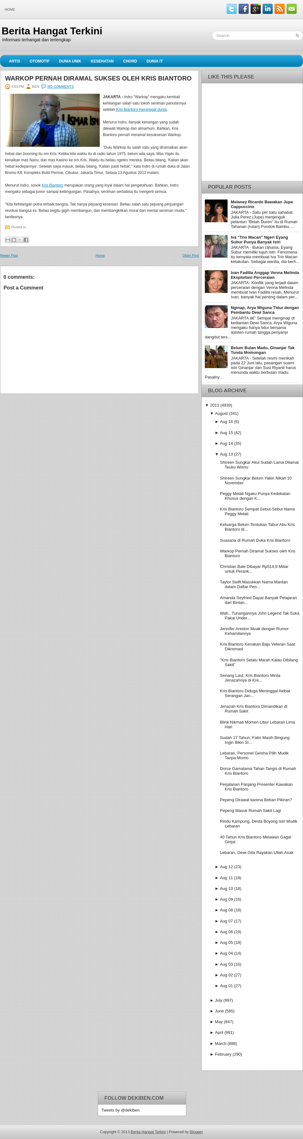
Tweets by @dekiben (120, 1110)
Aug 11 (226, 877)
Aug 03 (226, 964)
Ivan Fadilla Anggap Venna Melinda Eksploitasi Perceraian (265, 275)
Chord (130, 61)
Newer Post (9, 255)
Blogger (196, 1132)
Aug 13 (226, 454)
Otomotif (40, 61)
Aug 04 (226, 953)
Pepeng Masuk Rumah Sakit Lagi (250, 810)
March (220, 1043)
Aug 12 (226, 866)
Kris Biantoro (52, 185)
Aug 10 (226, 888)
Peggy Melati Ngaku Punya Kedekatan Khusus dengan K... (255, 496)
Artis (14, 61)
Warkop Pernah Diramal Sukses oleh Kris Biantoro (98, 78)
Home (10, 9)
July (218, 1000)
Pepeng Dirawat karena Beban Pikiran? (256, 799)
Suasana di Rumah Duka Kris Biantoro (255, 540)
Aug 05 (226, 942)
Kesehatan (102, 61)
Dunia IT (154, 61)
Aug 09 (226, 899)
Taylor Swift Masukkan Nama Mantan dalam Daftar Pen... (254, 584)
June (219, 1011)
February (223, 1054)
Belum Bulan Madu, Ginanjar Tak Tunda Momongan (262, 350)
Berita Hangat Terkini (52, 31)
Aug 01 (226, 985)
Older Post (190, 255)
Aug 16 (226, 421)
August (221, 413)
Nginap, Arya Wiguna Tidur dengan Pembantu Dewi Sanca (265, 310)
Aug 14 (226, 443)
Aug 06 (226, 931)
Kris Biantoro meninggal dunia (141, 109)
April (219, 1032)
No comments (60, 86)
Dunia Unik (70, 61)
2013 (214, 405)
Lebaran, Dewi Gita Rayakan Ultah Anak (257, 852)
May (219, 1021)
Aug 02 (226, 975)
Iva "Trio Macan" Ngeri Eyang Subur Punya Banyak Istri (259, 239)
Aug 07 (226, 921)
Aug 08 (226, 910)
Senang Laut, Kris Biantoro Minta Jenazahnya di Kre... (250, 678)
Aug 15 (226, 432)
